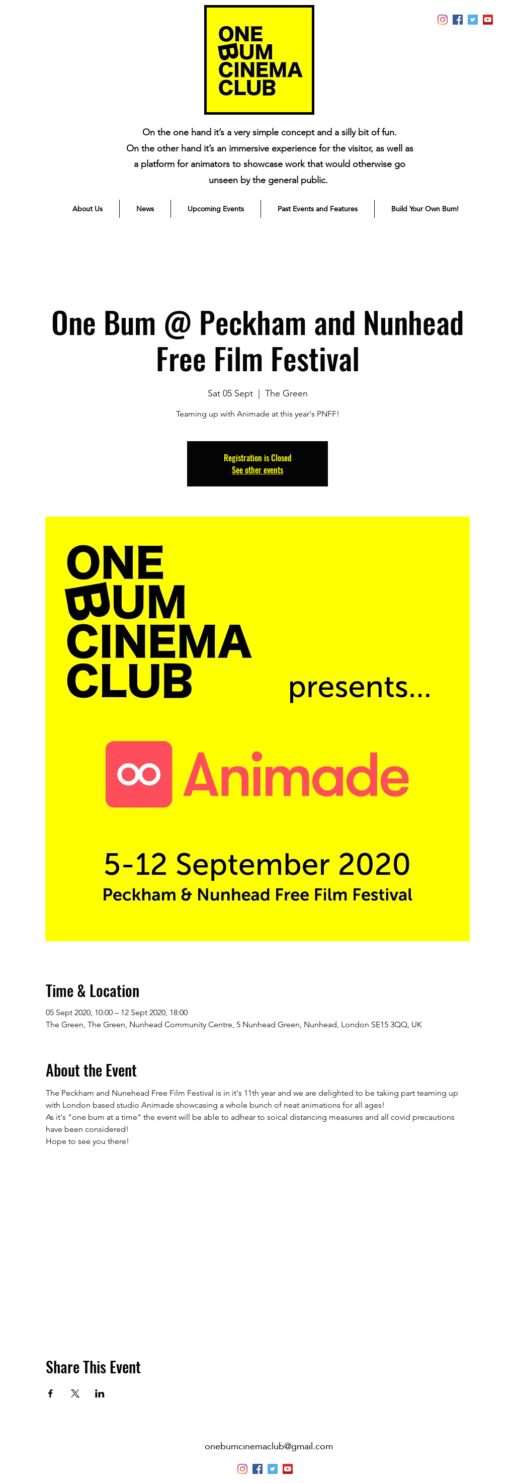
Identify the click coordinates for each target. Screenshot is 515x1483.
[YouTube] (488, 20)
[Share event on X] (75, 1393)
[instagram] (443, 20)
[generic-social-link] (458, 20)
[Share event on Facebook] (50, 1393)
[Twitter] (473, 20)
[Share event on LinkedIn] (100, 1393)
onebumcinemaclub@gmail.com (269, 1446)
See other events (257, 470)
